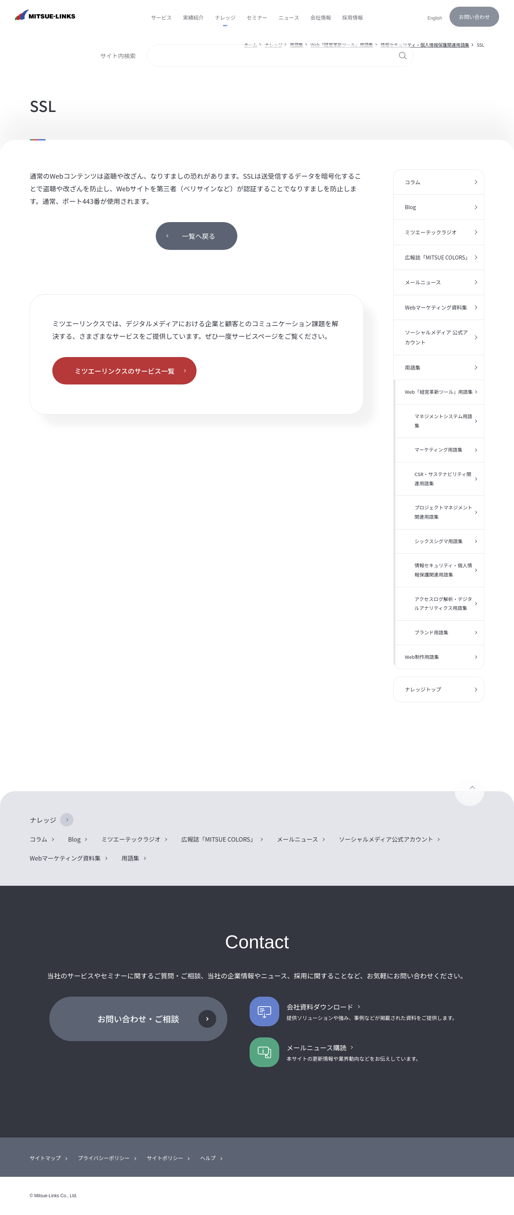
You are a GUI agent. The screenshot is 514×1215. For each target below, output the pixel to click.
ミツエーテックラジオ (431, 232)
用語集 (413, 367)
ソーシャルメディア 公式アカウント (436, 337)
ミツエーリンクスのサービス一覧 (124, 371)
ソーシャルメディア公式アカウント (386, 839)
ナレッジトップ (423, 689)
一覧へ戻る (198, 236)
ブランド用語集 (431, 632)
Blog (410, 207)
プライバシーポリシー (104, 1158)
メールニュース (423, 282)
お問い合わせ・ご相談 (138, 1018)
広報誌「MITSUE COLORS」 (437, 257)
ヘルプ (208, 1158)
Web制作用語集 (422, 656)
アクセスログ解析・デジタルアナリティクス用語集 (443, 603)
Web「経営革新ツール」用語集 (439, 391)
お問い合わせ (474, 16)
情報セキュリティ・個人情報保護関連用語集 (443, 570)
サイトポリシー (165, 1158)
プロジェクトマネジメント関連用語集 (443, 512)
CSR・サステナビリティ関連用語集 (443, 479)
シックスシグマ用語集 (439, 541)
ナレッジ (43, 820)
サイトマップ (45, 1158)
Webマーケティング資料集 (436, 307)
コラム (413, 182)
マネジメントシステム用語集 (443, 421)
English (435, 18)
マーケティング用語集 (438, 449)
